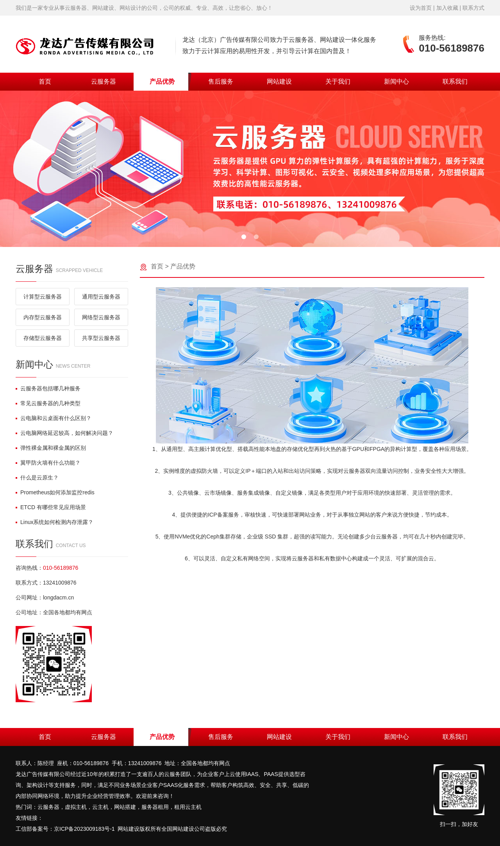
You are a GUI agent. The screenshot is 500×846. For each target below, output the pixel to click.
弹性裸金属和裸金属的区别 (51, 448)
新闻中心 (396, 81)
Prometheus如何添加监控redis (55, 492)
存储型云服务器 (42, 338)
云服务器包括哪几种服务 (48, 388)
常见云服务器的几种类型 (48, 403)
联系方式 (473, 8)
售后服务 (220, 81)
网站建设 (279, 81)
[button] (243, 236)
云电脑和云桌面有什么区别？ (53, 418)
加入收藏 (447, 8)
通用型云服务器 (101, 296)
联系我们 (455, 81)
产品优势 (162, 81)
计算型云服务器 (42, 296)
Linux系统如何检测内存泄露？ (54, 522)
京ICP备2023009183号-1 (84, 829)
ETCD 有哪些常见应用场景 (51, 507)
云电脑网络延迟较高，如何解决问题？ (64, 433)
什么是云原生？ (37, 477)
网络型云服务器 (101, 317)
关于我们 (337, 81)
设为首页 (421, 8)
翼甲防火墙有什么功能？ (48, 463)
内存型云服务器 (42, 317)
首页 (45, 81)
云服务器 (103, 81)
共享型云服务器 (101, 338)
